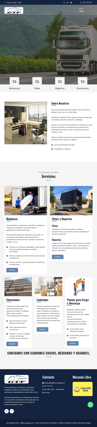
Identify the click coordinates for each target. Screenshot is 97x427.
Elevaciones (83, 88)
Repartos (60, 88)
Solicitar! (12, 270)
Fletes (37, 88)
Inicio (81, 8)
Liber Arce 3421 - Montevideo (53, 389)
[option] (48, 44)
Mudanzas (14, 88)
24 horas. (46, 393)
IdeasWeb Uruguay (84, 423)
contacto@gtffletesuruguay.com (53, 383)
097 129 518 (86, 2)
